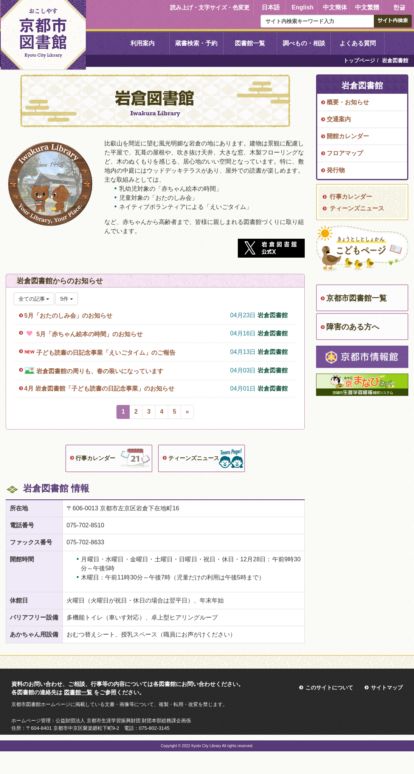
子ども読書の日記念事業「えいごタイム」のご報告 (105, 352)
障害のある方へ (352, 327)
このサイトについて (329, 687)
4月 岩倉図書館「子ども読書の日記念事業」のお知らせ (99, 388)
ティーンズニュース (193, 458)
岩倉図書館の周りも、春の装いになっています (99, 371)
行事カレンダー (95, 458)
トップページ (359, 60)
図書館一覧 (250, 43)
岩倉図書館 (272, 315)
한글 (399, 7)
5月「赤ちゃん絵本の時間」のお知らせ (89, 334)
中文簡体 (335, 7)
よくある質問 (358, 43)
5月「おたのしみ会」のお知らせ (68, 315)
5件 (66, 299)
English (303, 7)
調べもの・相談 (304, 43)
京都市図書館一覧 (356, 298)
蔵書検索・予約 (196, 43)
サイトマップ (387, 687)
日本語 (271, 7)
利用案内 (142, 43)
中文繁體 (367, 7)
